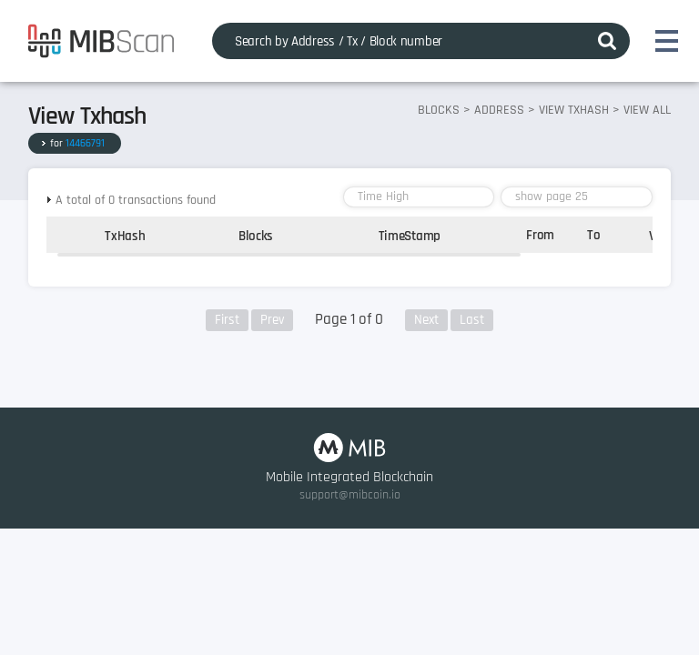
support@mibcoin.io (349, 495)
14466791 (85, 143)
